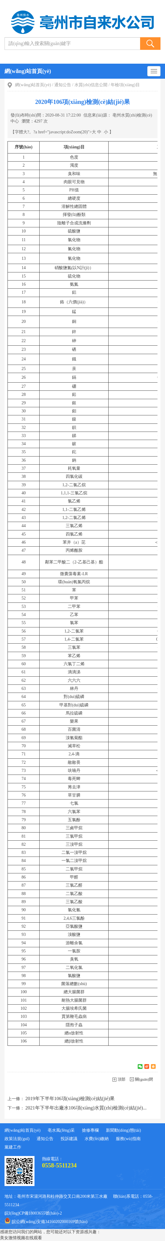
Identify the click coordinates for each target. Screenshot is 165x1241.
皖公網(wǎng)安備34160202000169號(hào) (45, 1221)
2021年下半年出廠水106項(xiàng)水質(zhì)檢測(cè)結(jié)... (86, 1107)
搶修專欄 (90, 1130)
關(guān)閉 (144, 1079)
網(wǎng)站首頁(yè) (27, 71)
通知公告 (62, 85)
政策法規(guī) (16, 1138)
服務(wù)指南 (128, 1138)
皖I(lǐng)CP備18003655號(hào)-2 (33, 1213)
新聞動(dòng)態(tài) (123, 1130)
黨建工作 (12, 1147)
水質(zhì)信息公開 (90, 85)
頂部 (121, 1079)
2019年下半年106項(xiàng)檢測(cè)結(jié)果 (70, 1098)
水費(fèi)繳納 (97, 1138)
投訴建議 (69, 1138)
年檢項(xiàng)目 (125, 85)
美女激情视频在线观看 (21, 1238)
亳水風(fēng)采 (61, 1130)
